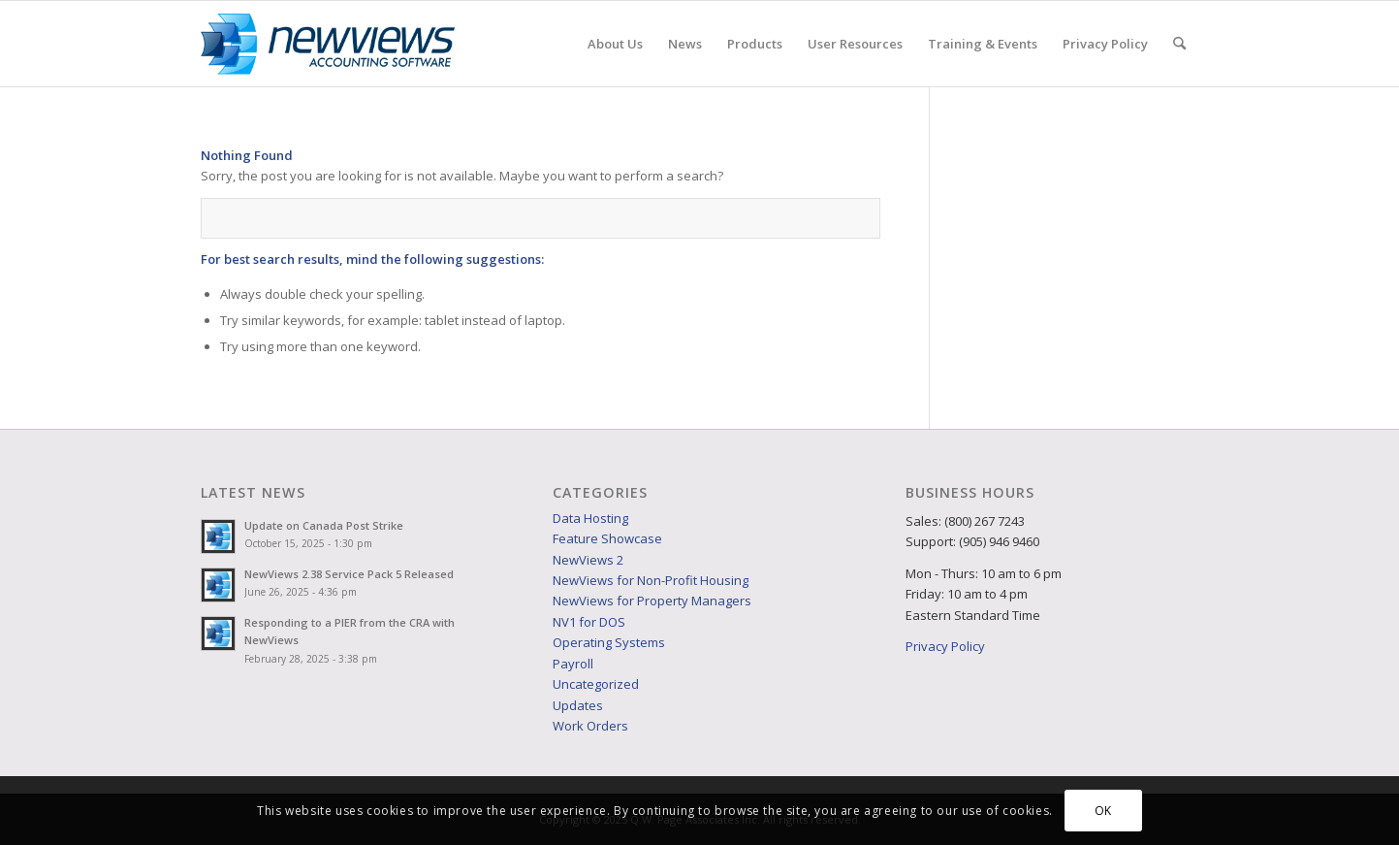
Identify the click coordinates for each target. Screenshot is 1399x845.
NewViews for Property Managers (652, 600)
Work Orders (590, 725)
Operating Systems (609, 642)
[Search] (1179, 43)
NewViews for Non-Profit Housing (650, 580)
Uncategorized (596, 684)
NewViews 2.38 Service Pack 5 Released (349, 574)
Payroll (573, 663)
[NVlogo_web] (328, 43)
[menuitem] (615, 43)
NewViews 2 (588, 560)
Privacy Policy (945, 646)
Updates (578, 705)
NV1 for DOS (589, 622)
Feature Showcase (607, 538)
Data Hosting (590, 518)
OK (1103, 810)
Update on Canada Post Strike (323, 525)
